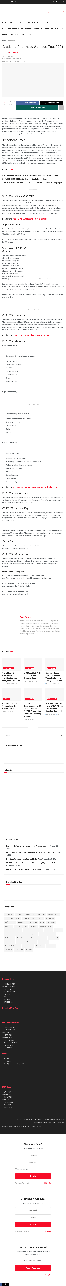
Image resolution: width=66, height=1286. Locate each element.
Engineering (9, 668)
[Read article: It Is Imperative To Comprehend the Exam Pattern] (11, 694)
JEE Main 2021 (9, 1027)
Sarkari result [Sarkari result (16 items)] (53, 938)
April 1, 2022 (28, 681)
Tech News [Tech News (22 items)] (40, 946)
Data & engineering (10, 28)
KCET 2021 (8, 1048)
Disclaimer (37, 1119)
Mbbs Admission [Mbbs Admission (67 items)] (46, 926)
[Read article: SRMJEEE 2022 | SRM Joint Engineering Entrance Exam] (33, 664)
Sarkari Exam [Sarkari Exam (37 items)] (30, 938)
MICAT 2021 (8, 1102)
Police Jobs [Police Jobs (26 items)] (50, 934)
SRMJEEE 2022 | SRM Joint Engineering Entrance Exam (24, 179)
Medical (18, 58)
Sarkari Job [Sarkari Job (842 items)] (42, 938)
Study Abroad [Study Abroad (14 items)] (31, 942)
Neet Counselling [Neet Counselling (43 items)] (11, 934)
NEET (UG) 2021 (10, 984)
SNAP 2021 (8, 1094)
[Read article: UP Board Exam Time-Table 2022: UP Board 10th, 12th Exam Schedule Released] (54, 694)
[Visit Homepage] (12, 12)
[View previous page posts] (31, 188)
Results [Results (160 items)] (20, 938)
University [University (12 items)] (8, 949)
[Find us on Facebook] (53, 2)
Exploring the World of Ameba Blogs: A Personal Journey (27, 846)
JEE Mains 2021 (10, 987)
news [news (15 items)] (41, 934)
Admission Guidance (20, 1126)
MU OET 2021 (9, 1040)
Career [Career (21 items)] (40, 918)
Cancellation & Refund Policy (53, 1119)
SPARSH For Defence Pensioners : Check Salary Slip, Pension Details (32, 863)
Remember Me (22, 1169)
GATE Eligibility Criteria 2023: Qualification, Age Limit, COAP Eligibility (30, 175)
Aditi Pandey (13, 53)
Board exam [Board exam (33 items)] (15, 918)
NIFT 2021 (7, 997)
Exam (13, 58)
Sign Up (47, 1183)
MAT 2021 (8, 1105)
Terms (54, 1122)
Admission (11, 41)
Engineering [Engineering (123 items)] (32, 922)
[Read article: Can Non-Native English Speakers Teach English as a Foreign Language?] (54, 664)
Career (6, 699)
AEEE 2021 (8, 1038)
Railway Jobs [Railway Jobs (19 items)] (9, 938)
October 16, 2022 (8, 684)
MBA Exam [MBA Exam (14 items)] (33, 926)
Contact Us (26, 34)
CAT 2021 (7, 1092)
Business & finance (49, 28)
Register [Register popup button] (56, 12)
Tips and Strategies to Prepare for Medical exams (35, 487)
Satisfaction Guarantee (42, 1122)
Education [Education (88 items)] (21, 922)
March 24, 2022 (50, 684)
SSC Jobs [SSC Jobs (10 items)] (20, 942)
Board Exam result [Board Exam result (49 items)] (29, 918)
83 (58, 684)
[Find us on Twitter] (56, 2)
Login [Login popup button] (47, 12)
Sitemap (61, 1122)
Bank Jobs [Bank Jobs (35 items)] (41, 914)
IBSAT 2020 (8, 1097)
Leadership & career (30, 28)
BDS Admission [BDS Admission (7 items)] (53, 914)
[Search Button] (63, 28)
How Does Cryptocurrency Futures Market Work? (24, 859)
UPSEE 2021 (8, 1045)
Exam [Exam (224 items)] (42, 922)
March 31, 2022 (7, 711)
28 (15, 711)
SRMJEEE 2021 (9, 1030)
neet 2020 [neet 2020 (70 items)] (48, 930)
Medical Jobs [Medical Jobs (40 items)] (37, 930)
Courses (13, 23)
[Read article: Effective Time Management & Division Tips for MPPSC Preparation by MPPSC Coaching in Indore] (33, 694)
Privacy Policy (27, 1119)
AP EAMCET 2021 (10, 1043)
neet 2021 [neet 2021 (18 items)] (58, 930)
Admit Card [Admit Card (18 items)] (19, 914)
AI (48, 23)
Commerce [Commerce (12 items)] (50, 918)
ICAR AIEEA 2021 (10, 992)
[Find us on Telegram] (63, 2)
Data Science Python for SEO (32, 23)
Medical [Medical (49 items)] (27, 930)
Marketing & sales (10, 34)
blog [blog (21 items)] (6, 918)
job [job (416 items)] (26, 926)
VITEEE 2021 (8, 1032)
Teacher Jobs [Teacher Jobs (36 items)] (28, 946)
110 (35, 681)
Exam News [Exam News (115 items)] (51, 922)
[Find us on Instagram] (61, 2)
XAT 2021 (7, 1100)
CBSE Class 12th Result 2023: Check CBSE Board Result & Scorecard (31, 852)
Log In (48, 1231)
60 (37, 719)
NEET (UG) (8, 1059)
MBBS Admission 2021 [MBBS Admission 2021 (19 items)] (13, 930)
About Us (18, 1119)
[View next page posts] (35, 188)
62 (57, 714)
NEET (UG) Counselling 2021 (14, 1064)
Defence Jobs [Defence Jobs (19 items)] (10, 922)
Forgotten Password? (22, 1183)
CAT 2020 (7, 989)
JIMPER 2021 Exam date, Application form (31, 335)
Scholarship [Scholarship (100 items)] (9, 942)
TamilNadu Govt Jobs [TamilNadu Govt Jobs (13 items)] (12, 946)
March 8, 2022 (50, 714)
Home (4, 23)
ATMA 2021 (8, 1107)
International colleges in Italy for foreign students (24, 869)
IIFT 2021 (7, 999)
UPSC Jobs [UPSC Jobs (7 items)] (19, 949)
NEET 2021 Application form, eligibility (30, 219)
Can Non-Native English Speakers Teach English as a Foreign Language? (32, 183)
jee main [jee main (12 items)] (18, 926)
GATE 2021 (8, 994)
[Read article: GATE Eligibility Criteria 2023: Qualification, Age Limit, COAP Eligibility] (11, 664)
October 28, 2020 (7, 56)
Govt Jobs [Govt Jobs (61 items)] (8, 926)
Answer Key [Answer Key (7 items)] (30, 914)
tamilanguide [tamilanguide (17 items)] (43, 942)
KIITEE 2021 (8, 1035)
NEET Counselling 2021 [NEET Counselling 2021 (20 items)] (29, 934)
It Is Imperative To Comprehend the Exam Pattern (9, 706)
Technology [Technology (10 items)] (51, 946)
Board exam (51, 699)
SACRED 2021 (9, 1002)
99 (16, 684)
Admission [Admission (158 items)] (9, 914)
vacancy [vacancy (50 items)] (29, 949)
